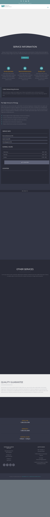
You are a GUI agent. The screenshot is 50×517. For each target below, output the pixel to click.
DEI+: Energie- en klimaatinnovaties (41, 450)
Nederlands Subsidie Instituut (35, 476)
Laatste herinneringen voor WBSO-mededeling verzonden (41, 463)
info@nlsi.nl (29, 3)
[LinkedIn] (10, 465)
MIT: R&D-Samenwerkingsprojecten (41, 458)
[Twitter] (4, 465)
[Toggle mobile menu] (47, 7)
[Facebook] (7, 465)
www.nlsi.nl (9, 460)
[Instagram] (13, 465)
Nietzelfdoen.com (25, 476)
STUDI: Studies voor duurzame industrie (41, 454)
